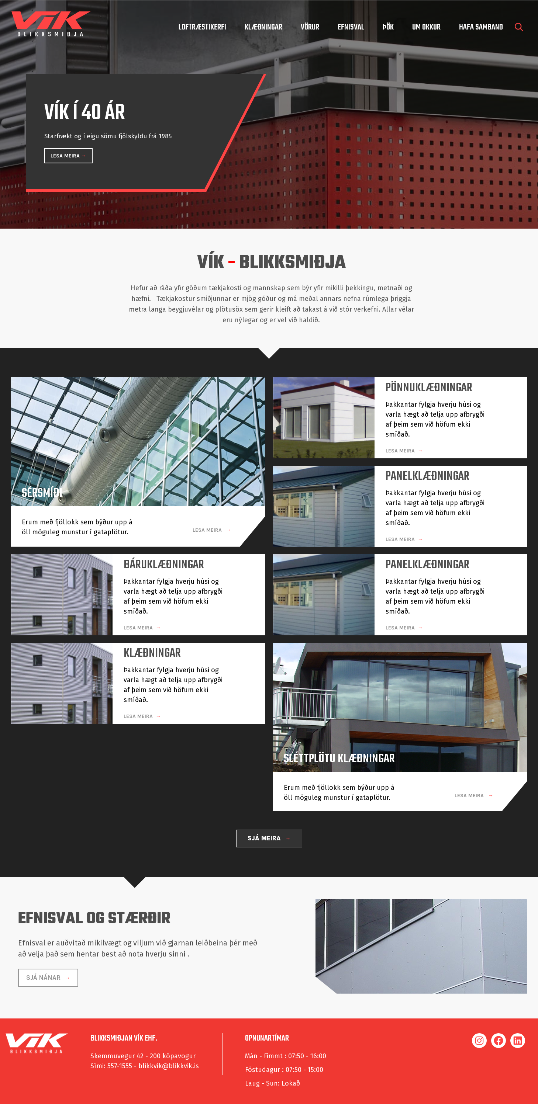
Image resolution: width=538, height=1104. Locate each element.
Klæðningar (263, 27)
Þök (388, 27)
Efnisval (351, 27)
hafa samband (481, 27)
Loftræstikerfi (202, 27)
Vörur (310, 27)
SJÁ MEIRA (265, 835)
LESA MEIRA (66, 156)
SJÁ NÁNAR (44, 974)
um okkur (426, 27)
